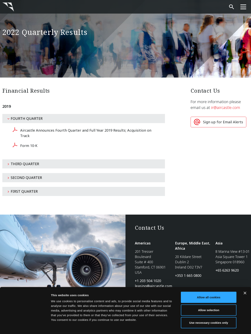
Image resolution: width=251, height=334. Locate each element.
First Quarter (22, 191)
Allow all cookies (208, 283)
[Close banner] (245, 279)
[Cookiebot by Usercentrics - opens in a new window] (25, 326)
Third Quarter (23, 163)
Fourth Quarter (25, 118)
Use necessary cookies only (208, 308)
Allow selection (208, 296)
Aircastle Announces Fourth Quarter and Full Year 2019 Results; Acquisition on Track (85, 133)
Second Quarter (24, 177)
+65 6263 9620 (227, 270)
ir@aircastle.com (225, 107)
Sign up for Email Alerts (223, 122)
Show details (204, 326)
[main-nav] (243, 7)
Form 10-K (28, 145)
